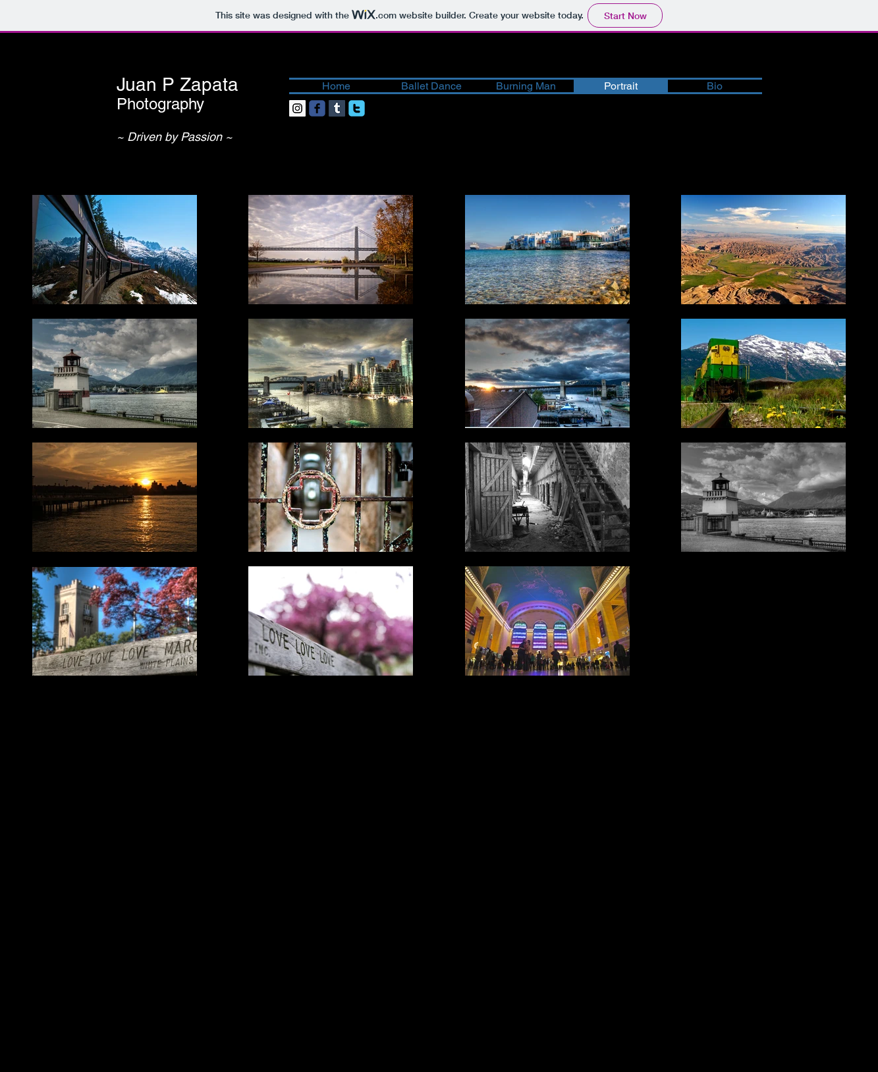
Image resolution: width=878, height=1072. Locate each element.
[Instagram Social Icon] (297, 108)
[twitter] (356, 108)
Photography (160, 104)
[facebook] (317, 108)
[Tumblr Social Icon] (337, 108)
